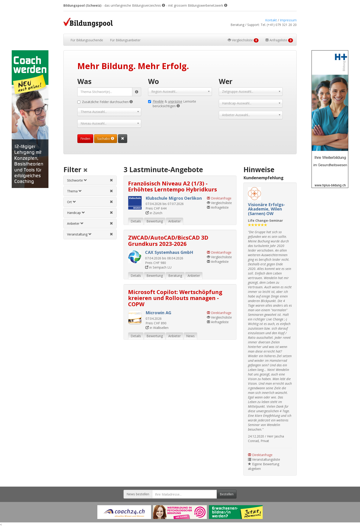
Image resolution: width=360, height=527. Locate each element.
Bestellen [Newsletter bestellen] (226, 494)
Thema (74, 191)
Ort (71, 202)
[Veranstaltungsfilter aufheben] (111, 234)
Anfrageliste (218, 207)
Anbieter (75, 223)
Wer (225, 81)
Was (84, 81)
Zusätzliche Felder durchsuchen (105, 102)
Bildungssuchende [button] (86, 40)
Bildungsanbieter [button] (125, 40)
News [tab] (190, 336)
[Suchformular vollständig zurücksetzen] (122, 138)
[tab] (90, 180)
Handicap (76, 212)
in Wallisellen (157, 327)
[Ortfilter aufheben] (111, 202)
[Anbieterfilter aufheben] (111, 223)
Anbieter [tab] (174, 221)
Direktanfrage (260, 455)
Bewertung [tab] (154, 221)
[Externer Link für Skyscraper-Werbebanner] (29, 119)
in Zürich (154, 213)
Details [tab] (136, 221)
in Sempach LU (158, 267)
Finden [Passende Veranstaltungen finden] (85, 138)
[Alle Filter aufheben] (85, 170)
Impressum (288, 20)
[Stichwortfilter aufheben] (111, 180)
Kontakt (271, 20)
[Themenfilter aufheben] (111, 191)
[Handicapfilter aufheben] (111, 212)
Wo (153, 81)
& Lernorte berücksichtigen (172, 103)
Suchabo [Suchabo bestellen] (105, 138)
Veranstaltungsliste (264, 459)
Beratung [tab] (175, 275)
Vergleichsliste (219, 203)
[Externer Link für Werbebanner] (124, 512)
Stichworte (77, 180)
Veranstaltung (79, 234)
